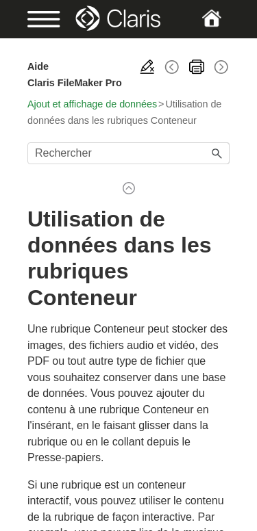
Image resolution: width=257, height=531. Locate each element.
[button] (217, 153)
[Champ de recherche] (128, 153)
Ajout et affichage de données (92, 104)
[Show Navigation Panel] (36, 19)
